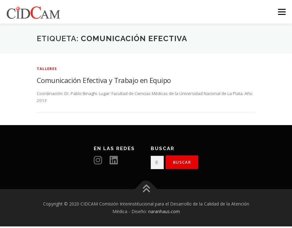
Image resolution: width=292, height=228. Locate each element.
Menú (281, 12)
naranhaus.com (164, 211)
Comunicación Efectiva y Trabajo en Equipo (104, 80)
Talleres (47, 68)
